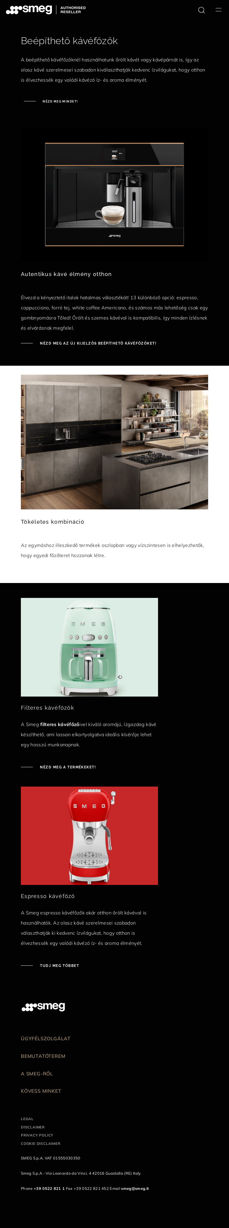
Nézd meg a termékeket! (67, 767)
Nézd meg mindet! (60, 101)
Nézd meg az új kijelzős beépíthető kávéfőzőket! (98, 343)
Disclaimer (33, 1127)
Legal (27, 1119)
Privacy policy (37, 1135)
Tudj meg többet (59, 966)
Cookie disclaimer (41, 1143)
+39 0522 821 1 (49, 1188)
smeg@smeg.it (135, 1188)
